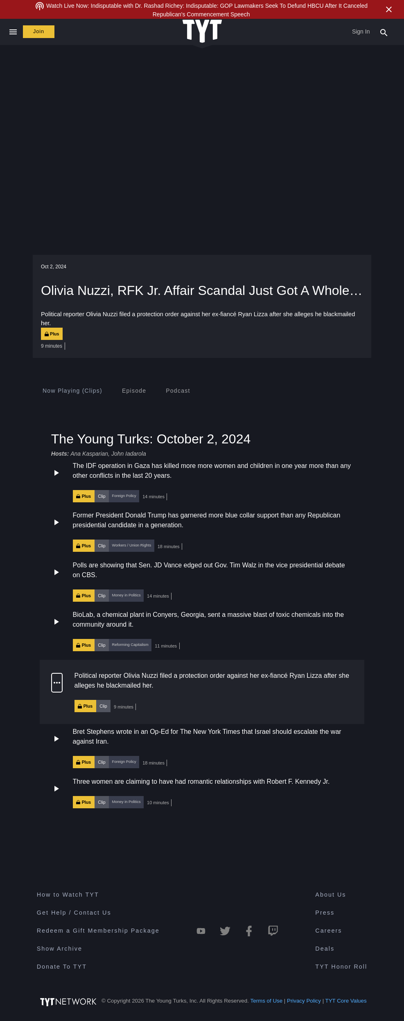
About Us (330, 896)
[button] (202, 482)
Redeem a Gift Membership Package (98, 932)
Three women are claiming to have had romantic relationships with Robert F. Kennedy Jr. (201, 782)
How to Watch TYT (68, 896)
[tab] (72, 390)
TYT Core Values (346, 1002)
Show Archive (59, 950)
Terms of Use (267, 1002)
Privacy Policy (304, 1002)
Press (324, 914)
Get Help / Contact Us (74, 914)
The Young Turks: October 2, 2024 (151, 439)
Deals (324, 950)
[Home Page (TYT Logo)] (202, 31)
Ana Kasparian (89, 453)
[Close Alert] (388, 9)
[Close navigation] (13, 32)
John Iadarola (128, 453)
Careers (328, 932)
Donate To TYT (62, 968)
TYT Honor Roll (341, 968)
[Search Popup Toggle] (384, 32)
